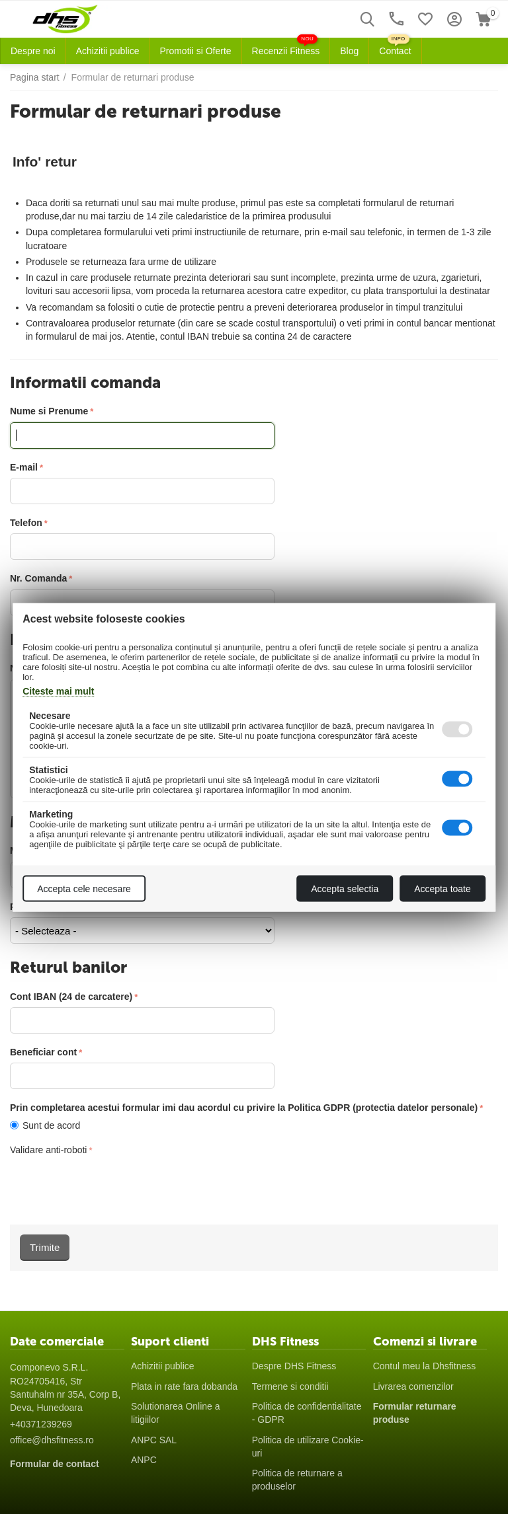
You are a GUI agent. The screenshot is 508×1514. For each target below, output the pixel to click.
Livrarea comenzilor (413, 1386)
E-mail (24, 467)
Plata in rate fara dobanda (184, 1386)
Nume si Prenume (49, 411)
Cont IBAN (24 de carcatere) (71, 996)
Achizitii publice (162, 1366)
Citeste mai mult (58, 690)
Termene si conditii (290, 1386)
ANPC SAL (154, 1440)
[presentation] (110, 1185)
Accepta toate (442, 888)
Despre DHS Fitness (294, 1366)
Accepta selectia (344, 888)
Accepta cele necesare (84, 888)
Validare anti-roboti (48, 1150)
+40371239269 (41, 1424)
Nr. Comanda (38, 578)
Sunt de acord (47, 1125)
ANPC (144, 1460)
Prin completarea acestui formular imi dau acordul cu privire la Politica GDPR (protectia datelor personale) (244, 1107)
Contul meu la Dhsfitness (424, 1366)
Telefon (26, 522)
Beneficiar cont (43, 1052)
